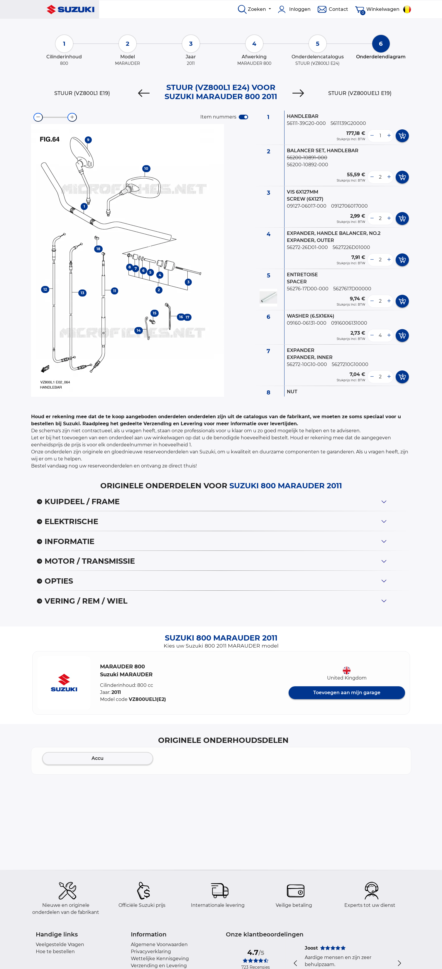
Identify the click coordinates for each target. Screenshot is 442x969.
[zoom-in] (72, 117)
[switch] (243, 117)
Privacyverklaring (151, 951)
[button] (64, 682)
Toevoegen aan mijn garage (346, 692)
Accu (98, 758)
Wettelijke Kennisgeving (160, 958)
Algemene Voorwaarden (159, 944)
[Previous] (143, 93)
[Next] (298, 93)
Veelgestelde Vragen (60, 944)
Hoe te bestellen (55, 951)
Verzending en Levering (159, 965)
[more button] (389, 135)
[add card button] (402, 135)
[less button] (372, 135)
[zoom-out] (38, 117)
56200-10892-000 (307, 164)
